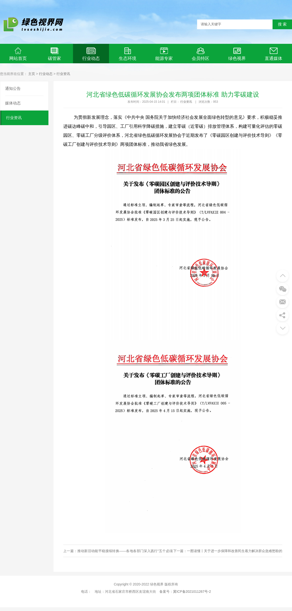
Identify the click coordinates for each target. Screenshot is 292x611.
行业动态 (91, 54)
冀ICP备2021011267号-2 (192, 591)
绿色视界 (237, 54)
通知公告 (13, 88)
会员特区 (200, 54)
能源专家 (164, 54)
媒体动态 (13, 103)
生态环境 (127, 54)
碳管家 (54, 54)
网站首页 (18, 54)
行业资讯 (63, 74)
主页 (31, 74)
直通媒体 (273, 54)
